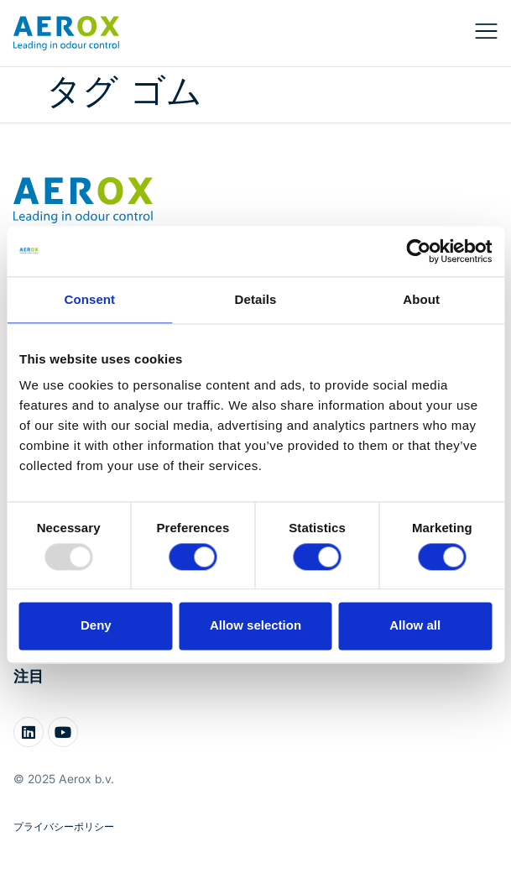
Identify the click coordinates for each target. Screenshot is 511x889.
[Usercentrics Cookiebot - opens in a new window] (418, 251)
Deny (96, 626)
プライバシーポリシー (63, 826)
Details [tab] (256, 299)
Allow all (415, 626)
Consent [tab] (89, 299)
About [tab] (421, 299)
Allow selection (255, 626)
